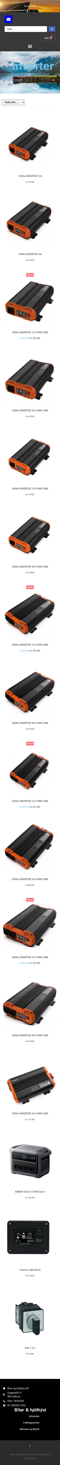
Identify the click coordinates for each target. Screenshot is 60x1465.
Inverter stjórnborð (30, 1269)
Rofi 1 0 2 (30, 1347)
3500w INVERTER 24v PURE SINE (30, 1113)
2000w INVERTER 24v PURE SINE (30, 723)
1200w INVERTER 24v (30, 254)
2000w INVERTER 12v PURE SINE (30, 644)
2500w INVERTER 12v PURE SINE (30, 801)
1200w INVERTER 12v (30, 176)
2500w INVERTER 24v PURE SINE (30, 879)
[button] (30, 46)
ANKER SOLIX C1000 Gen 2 (30, 1191)
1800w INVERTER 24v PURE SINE (30, 566)
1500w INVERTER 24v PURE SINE (30, 410)
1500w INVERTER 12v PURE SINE (30, 332)
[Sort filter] (13, 102)
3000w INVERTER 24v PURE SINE (30, 1035)
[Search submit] (52, 29)
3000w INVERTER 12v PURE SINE (30, 957)
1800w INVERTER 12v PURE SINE (30, 488)
